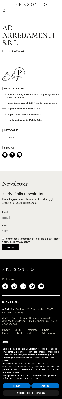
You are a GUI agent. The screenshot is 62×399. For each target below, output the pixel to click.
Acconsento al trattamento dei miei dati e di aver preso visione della (31, 240)
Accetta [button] (45, 386)
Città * (5, 225)
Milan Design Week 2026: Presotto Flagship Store (32, 103)
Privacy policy (22, 242)
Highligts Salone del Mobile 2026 (23, 108)
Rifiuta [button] (16, 386)
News (10, 136)
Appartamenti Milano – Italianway (24, 114)
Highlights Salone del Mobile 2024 (24, 120)
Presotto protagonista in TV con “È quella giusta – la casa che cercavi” (33, 96)
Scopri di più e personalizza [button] (31, 393)
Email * (5, 212)
